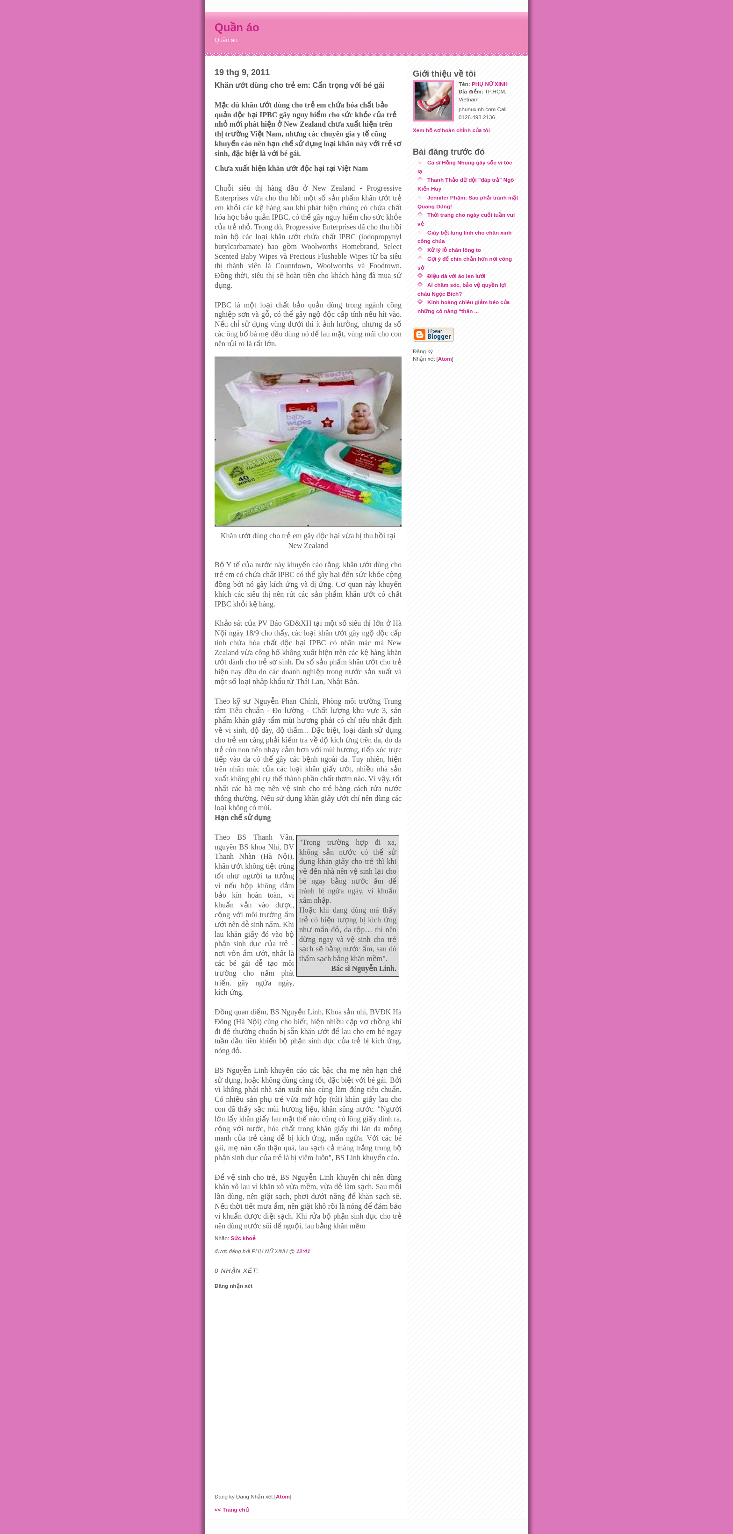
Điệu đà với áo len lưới (456, 276)
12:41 (303, 1251)
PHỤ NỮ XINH (490, 84)
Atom (283, 1496)
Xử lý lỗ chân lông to (454, 250)
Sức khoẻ (242, 1238)
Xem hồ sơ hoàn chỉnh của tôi (451, 130)
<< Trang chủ (232, 1509)
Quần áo (237, 27)
